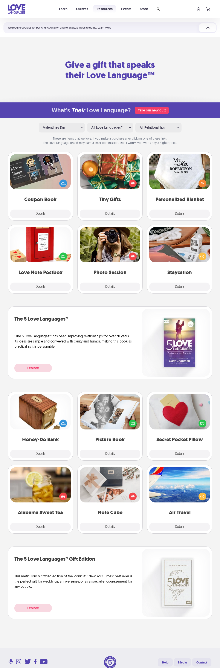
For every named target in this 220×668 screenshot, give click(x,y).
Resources (105, 9)
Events (126, 9)
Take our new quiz (152, 110)
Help (165, 662)
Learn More (104, 27)
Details (40, 214)
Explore (33, 368)
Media (182, 662)
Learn (63, 9)
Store (144, 9)
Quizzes (82, 9)
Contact (201, 662)
